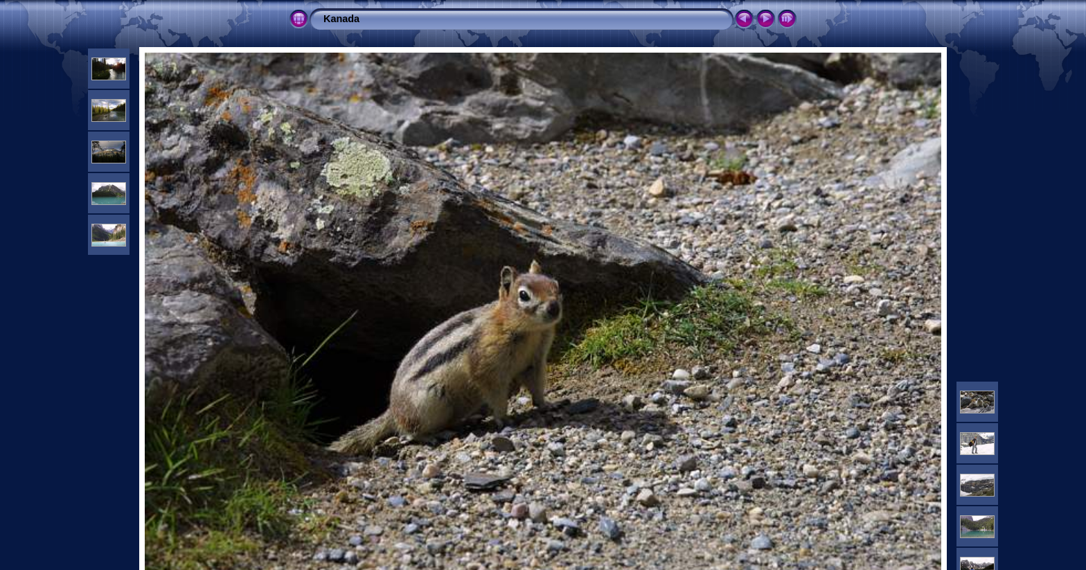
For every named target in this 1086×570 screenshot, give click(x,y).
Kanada (341, 18)
